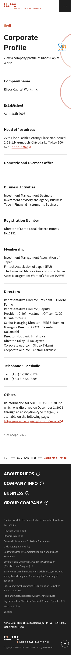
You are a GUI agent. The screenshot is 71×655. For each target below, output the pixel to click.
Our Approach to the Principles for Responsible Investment (34, 520)
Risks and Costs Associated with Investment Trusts (29, 595)
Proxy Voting (10, 525)
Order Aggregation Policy (17, 546)
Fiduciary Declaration (15, 530)
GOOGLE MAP (20, 147)
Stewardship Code (13, 535)
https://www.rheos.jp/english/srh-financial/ (32, 421)
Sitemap (8, 611)
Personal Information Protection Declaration (27, 541)
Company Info (26, 458)
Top (6, 458)
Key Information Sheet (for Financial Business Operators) (33, 601)
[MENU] (65, 6)
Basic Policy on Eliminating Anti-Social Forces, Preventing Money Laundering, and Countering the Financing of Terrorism (33, 576)
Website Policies (12, 606)
